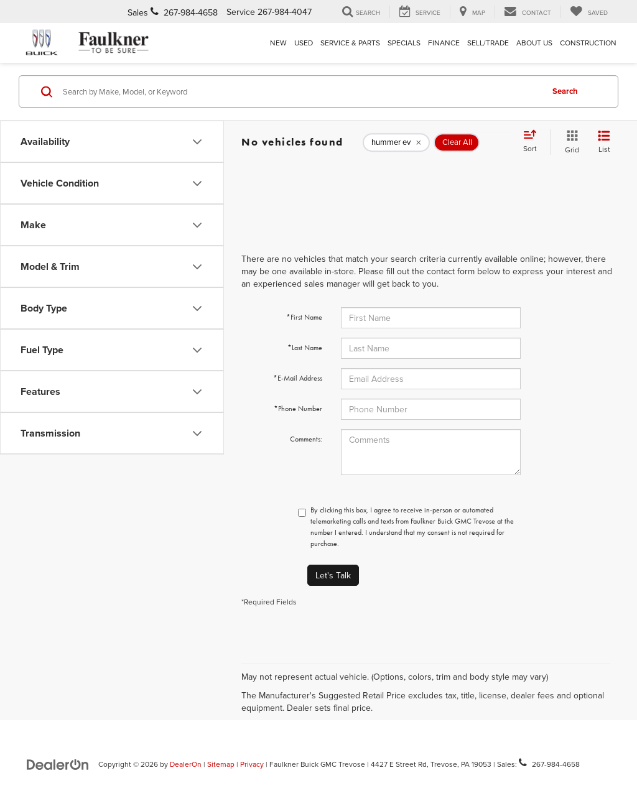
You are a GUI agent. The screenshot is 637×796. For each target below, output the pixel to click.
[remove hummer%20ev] (396, 142)
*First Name (304, 317)
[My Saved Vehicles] (588, 12)
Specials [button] (404, 42)
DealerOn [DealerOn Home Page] (186, 764)
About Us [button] (534, 42)
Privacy (252, 764)
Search (565, 91)
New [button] (278, 42)
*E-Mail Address (297, 378)
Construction (588, 42)
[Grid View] (569, 142)
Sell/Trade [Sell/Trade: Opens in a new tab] (488, 42)
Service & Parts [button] (350, 42)
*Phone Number (298, 408)
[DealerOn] (58, 763)
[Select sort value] (534, 141)
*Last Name (304, 347)
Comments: (306, 439)
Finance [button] (444, 42)
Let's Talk (333, 575)
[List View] (604, 142)
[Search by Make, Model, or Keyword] (301, 91)
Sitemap (221, 764)
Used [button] (303, 42)
